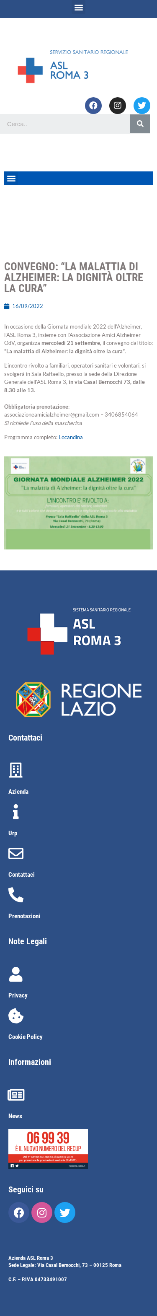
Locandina (71, 437)
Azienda (18, 791)
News (15, 1116)
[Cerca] (140, 123)
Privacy (18, 995)
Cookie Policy (25, 1037)
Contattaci (21, 874)
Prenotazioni (24, 916)
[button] (78, 7)
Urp (12, 833)
